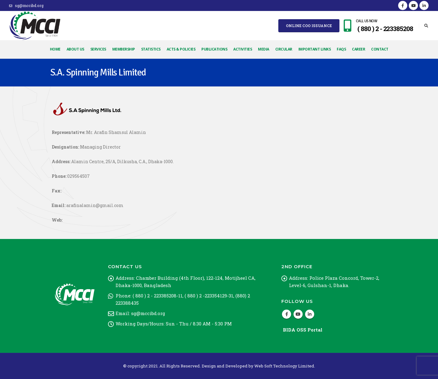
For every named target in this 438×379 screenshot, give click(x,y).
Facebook (286, 314)
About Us (75, 49)
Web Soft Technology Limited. (284, 366)
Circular (283, 49)
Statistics (151, 49)
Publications (214, 49)
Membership (123, 49)
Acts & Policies (181, 49)
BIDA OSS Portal (302, 330)
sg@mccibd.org (26, 5)
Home (55, 49)
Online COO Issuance (309, 25)
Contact (379, 49)
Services (98, 49)
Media (263, 49)
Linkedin (309, 314)
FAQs (341, 49)
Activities (242, 49)
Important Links (314, 49)
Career (358, 49)
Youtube (298, 314)
